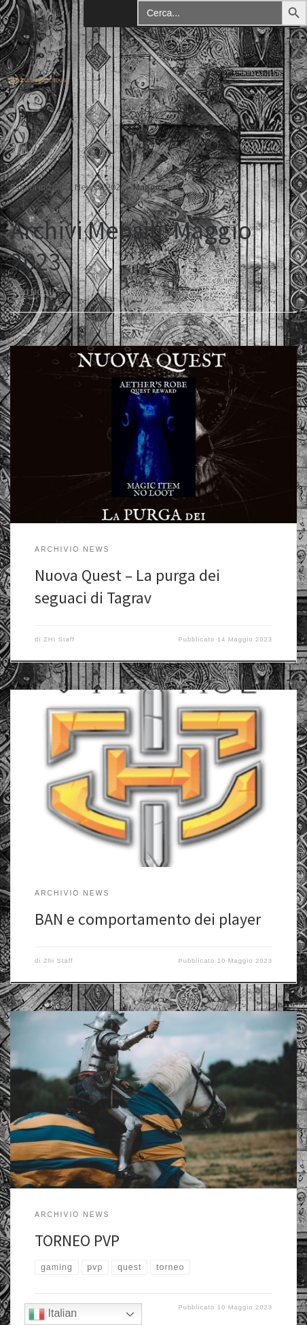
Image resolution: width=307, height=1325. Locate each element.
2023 (115, 187)
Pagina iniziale (38, 187)
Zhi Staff (58, 960)
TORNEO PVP (77, 1240)
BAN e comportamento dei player (148, 919)
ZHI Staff (59, 639)
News (86, 187)
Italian (53, 1314)
